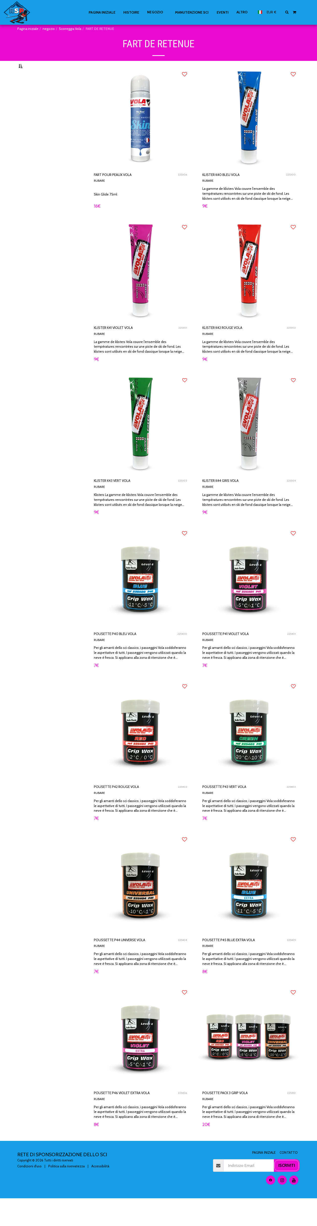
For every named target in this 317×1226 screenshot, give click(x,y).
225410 (291, 1119)
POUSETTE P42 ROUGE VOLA (126, 809)
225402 (182, 808)
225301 (182, 343)
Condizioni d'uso (29, 1194)
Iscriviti (286, 1193)
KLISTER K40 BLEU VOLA (229, 188)
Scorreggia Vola (70, 29)
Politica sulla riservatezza (66, 1194)
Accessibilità (100, 1194)
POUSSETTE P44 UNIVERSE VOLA (130, 964)
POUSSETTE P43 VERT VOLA (233, 809)
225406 (182, 1119)
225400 (181, 653)
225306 (182, 188)
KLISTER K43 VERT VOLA (121, 498)
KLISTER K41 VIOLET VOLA (123, 343)
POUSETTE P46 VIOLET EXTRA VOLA (134, 1119)
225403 (291, 808)
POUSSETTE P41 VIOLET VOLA (235, 654)
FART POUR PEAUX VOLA (121, 188)
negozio (49, 29)
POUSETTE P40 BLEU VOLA (124, 654)
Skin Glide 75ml (107, 207)
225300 (290, 188)
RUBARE (100, 195)
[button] (287, 12)
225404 (182, 964)
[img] (140, 129)
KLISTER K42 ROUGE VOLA (231, 343)
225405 (291, 964)
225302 (291, 343)
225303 (182, 498)
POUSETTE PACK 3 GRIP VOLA (235, 1119)
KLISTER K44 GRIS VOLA (228, 498)
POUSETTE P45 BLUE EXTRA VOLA (240, 964)
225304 (291, 498)
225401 (291, 653)
